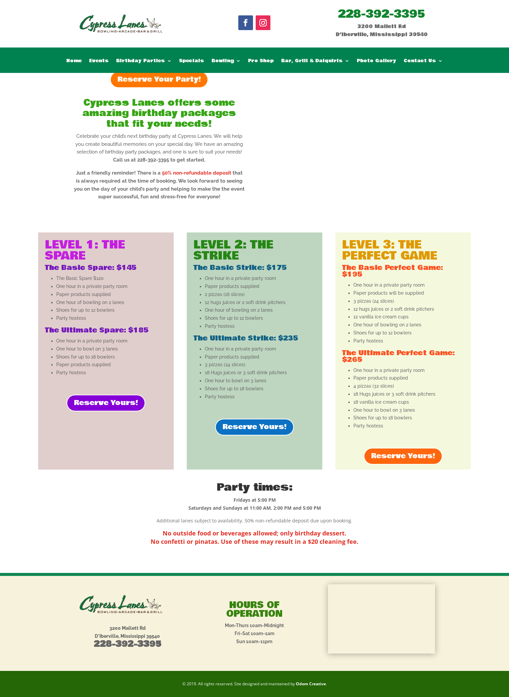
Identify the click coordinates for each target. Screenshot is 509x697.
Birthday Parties (140, 61)
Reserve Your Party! (159, 79)
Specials (191, 61)
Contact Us (420, 61)
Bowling (222, 61)
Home (74, 61)
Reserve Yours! (106, 403)
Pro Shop (261, 61)
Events (99, 61)
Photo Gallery (376, 61)
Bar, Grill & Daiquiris (312, 61)
